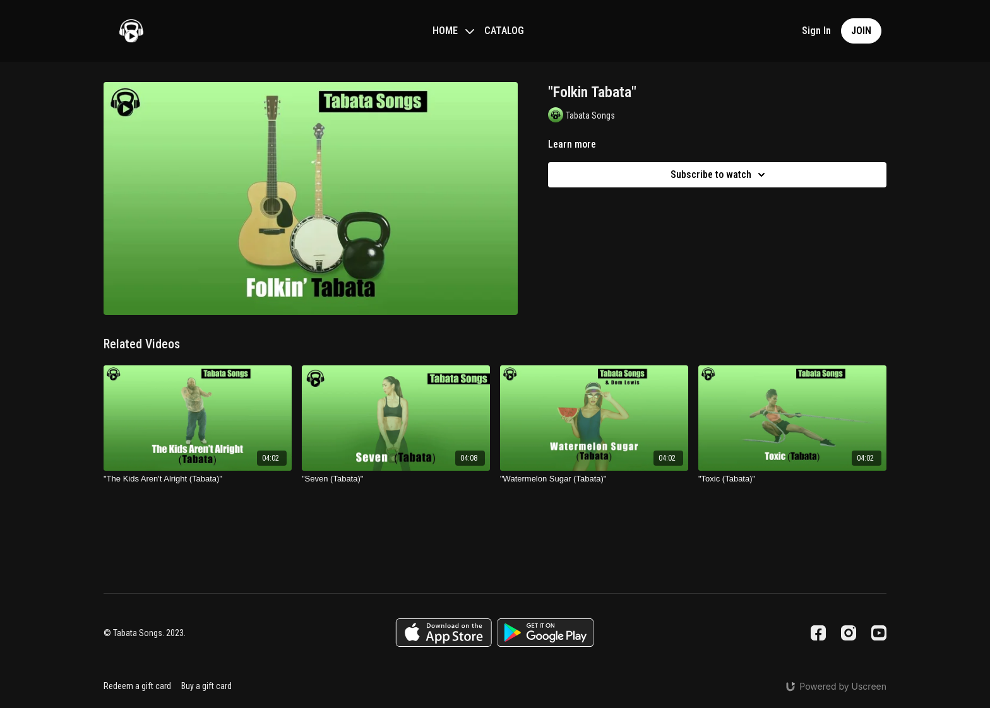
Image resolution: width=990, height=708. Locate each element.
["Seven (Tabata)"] (396, 479)
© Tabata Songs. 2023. (145, 632)
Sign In (816, 31)
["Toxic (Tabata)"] (792, 479)
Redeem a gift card (137, 686)
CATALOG (504, 31)
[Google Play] (545, 632)
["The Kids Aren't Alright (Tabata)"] (198, 479)
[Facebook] (818, 632)
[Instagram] (848, 632)
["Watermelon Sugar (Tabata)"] (594, 479)
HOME (453, 31)
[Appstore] (443, 632)
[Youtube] (878, 632)
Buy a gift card (206, 686)
